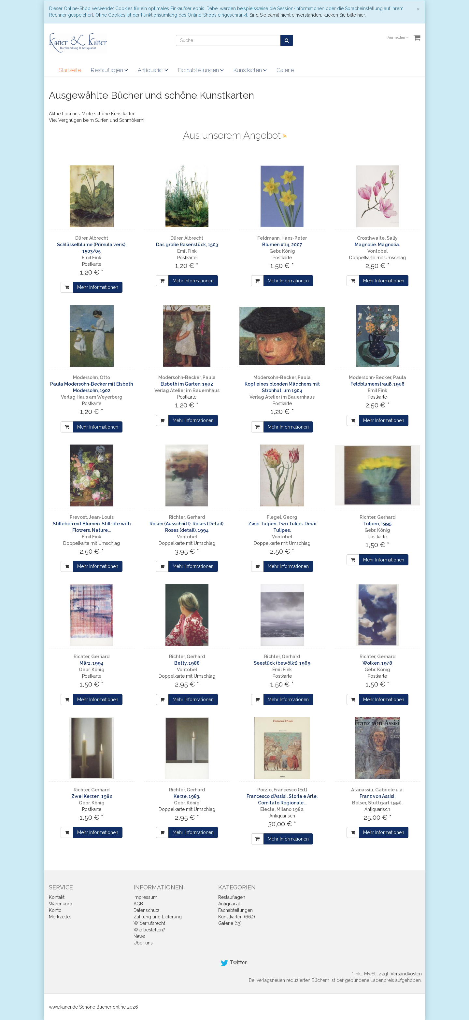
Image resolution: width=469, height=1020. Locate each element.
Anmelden (398, 37)
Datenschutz (147, 910)
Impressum (145, 897)
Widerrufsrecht (149, 923)
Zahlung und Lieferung (158, 916)
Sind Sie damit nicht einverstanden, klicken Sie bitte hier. (307, 15)
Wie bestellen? (149, 929)
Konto (55, 910)
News (139, 936)
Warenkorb (60, 903)
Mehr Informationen (97, 287)
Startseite (70, 70)
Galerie (285, 70)
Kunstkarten (250, 70)
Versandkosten (406, 973)
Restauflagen (109, 70)
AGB (138, 903)
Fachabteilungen (201, 70)
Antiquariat (153, 70)
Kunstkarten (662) (236, 916)
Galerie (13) (230, 923)
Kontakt (56, 897)
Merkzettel (60, 916)
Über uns (143, 942)
